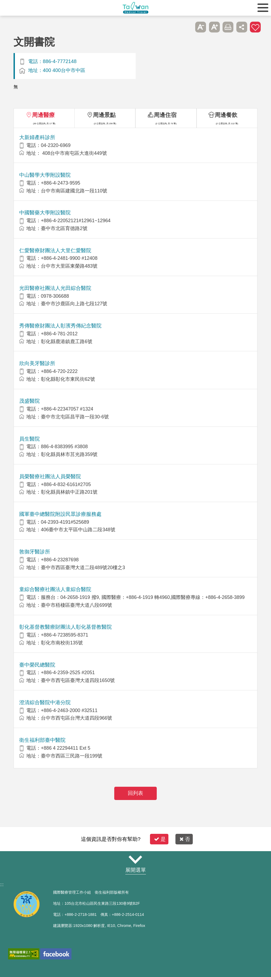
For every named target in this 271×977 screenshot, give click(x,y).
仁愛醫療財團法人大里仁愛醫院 (55, 250)
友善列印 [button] (228, 27)
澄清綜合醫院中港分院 (45, 702)
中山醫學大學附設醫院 (45, 175)
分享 (241, 27)
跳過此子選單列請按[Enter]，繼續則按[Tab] (187, 27)
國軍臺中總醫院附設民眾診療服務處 (60, 514)
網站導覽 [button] (135, 859)
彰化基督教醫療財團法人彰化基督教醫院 (65, 627)
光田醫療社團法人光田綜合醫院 (55, 288)
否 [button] (184, 839)
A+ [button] (214, 27)
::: (2, 884)
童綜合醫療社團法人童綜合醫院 (55, 589)
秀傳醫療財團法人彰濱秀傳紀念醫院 (60, 326)
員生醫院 (29, 439)
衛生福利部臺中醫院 (42, 740)
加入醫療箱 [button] (255, 27)
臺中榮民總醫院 (37, 665)
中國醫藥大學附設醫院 (45, 212)
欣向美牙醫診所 (37, 363)
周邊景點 (104, 115)
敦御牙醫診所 (34, 552)
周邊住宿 (165, 115)
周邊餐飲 (226, 115)
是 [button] (160, 839)
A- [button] (200, 27)
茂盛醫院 (29, 401)
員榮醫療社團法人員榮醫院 (50, 476)
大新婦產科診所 (37, 137)
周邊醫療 (43, 115)
